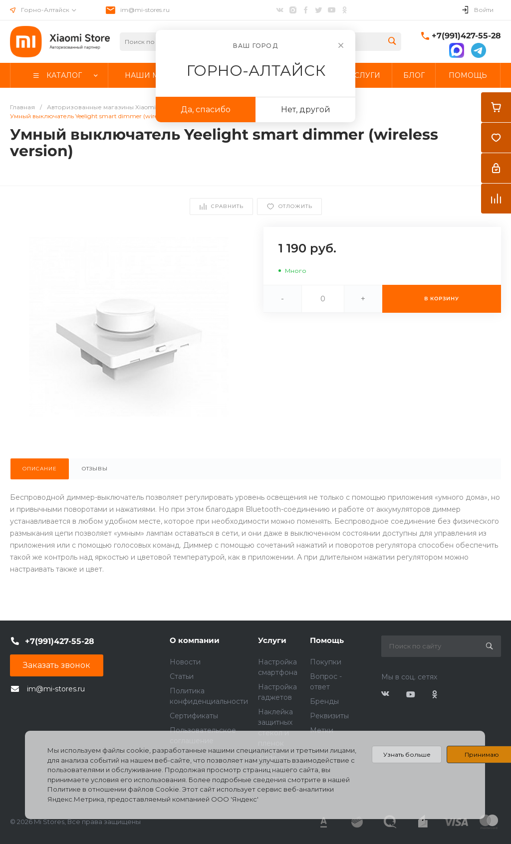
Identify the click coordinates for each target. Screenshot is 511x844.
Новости (185, 661)
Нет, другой (305, 109)
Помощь (327, 640)
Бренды (324, 701)
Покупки (325, 661)
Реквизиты (329, 715)
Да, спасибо (206, 109)
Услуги (272, 640)
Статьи (182, 676)
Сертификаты (194, 715)
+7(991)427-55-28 (466, 35)
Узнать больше (407, 754)
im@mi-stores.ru (145, 9)
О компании (195, 640)
